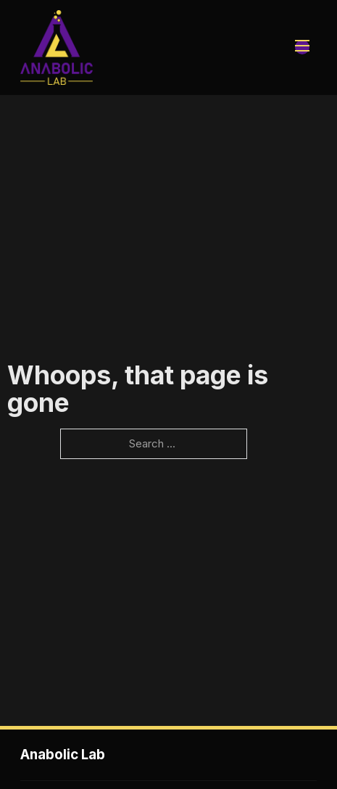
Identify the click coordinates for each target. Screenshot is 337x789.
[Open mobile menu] (302, 47)
